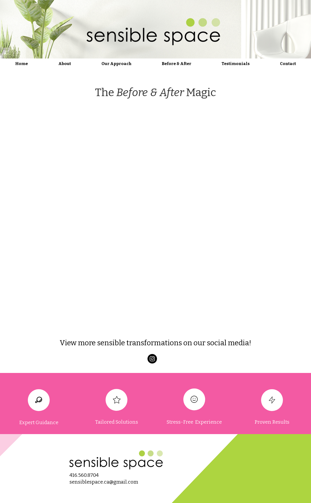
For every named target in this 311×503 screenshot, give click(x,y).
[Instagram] (152, 358)
